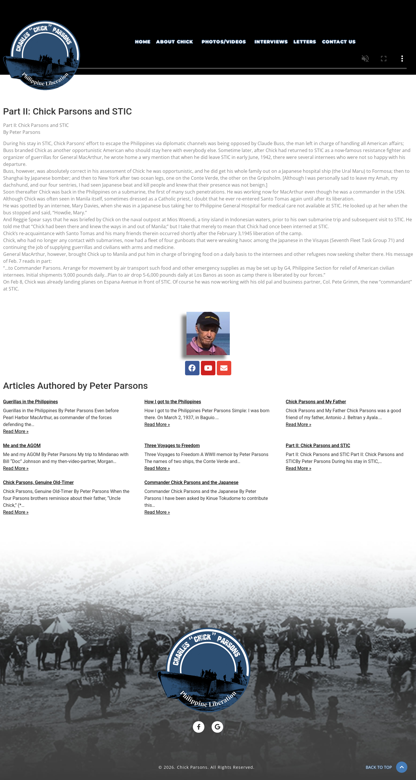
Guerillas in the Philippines (30, 401)
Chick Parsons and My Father (316, 401)
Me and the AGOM (22, 445)
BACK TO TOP (379, 767)
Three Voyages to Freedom (172, 445)
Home (143, 42)
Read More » (16, 431)
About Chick (174, 42)
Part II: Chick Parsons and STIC (318, 445)
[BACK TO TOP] (401, 767)
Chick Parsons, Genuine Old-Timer (38, 482)
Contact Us (339, 42)
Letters (305, 42)
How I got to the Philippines (172, 401)
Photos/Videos (224, 42)
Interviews (271, 42)
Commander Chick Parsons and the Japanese (191, 482)
